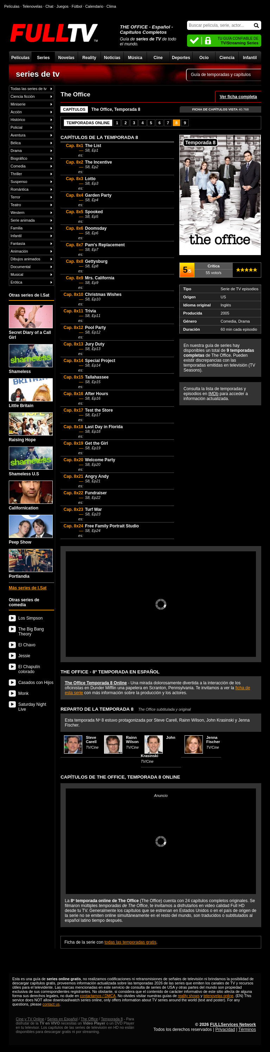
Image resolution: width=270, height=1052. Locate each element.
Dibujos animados (25, 259)
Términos (247, 1029)
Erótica (16, 282)
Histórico (18, 120)
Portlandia (31, 564)
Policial (16, 127)
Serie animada (23, 220)
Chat (49, 6)
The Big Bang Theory (31, 631)
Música (135, 57)
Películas (20, 57)
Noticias (112, 57)
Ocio (204, 57)
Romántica (19, 189)
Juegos (63, 6)
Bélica (16, 143)
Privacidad (225, 1029)
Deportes (181, 57)
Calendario (94, 6)
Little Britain (31, 393)
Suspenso (19, 181)
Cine (158, 57)
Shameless (31, 359)
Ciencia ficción (23, 96)
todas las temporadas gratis (130, 942)
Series (43, 57)
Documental (21, 267)
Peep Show (31, 530)
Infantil (250, 57)
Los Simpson (30, 618)
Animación (19, 251)
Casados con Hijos (35, 682)
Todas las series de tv (28, 89)
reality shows (189, 996)
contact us (51, 1004)
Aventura (18, 135)
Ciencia (226, 57)
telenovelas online (218, 996)
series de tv (38, 73)
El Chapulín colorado (29, 669)
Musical (17, 274)
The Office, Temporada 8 (115, 109)
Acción (16, 112)
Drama (16, 150)
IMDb (213, 393)
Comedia (18, 166)
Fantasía (18, 243)
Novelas (66, 57)
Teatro (16, 205)
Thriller (16, 174)
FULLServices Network (233, 1024)
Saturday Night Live (32, 707)
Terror (15, 197)
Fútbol (77, 6)
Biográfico (19, 158)
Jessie (24, 655)
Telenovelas (32, 6)
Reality (89, 57)
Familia (16, 228)
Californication (31, 496)
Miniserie (18, 104)
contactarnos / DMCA (97, 996)
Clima (111, 6)
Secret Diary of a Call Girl (31, 322)
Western (17, 212)
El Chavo (27, 644)
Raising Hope (31, 427)
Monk (23, 693)
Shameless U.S (31, 461)
